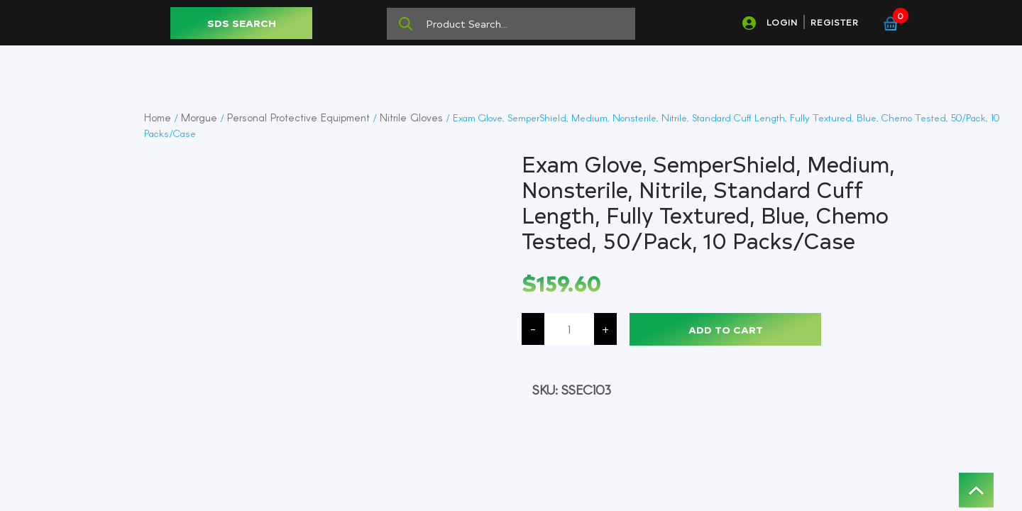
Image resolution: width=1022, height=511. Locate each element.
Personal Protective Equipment (298, 117)
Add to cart (725, 329)
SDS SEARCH (241, 23)
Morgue (199, 117)
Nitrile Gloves (411, 117)
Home (157, 117)
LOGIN (782, 22)
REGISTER (835, 22)
